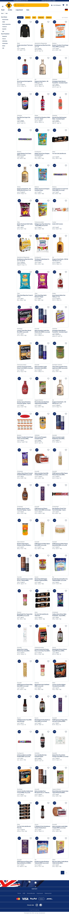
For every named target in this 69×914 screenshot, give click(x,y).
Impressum (40, 893)
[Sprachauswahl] (66, 10)
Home (19, 893)
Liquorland (19, 10)
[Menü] (2, 6)
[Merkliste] (63, 5)
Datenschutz (48, 893)
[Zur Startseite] (8, 8)
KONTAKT (34, 889)
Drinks (10, 10)
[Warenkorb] (66, 5)
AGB (24, 893)
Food (2, 10)
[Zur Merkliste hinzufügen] (30, 22)
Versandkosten (31, 893)
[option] (8, 19)
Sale (27, 10)
